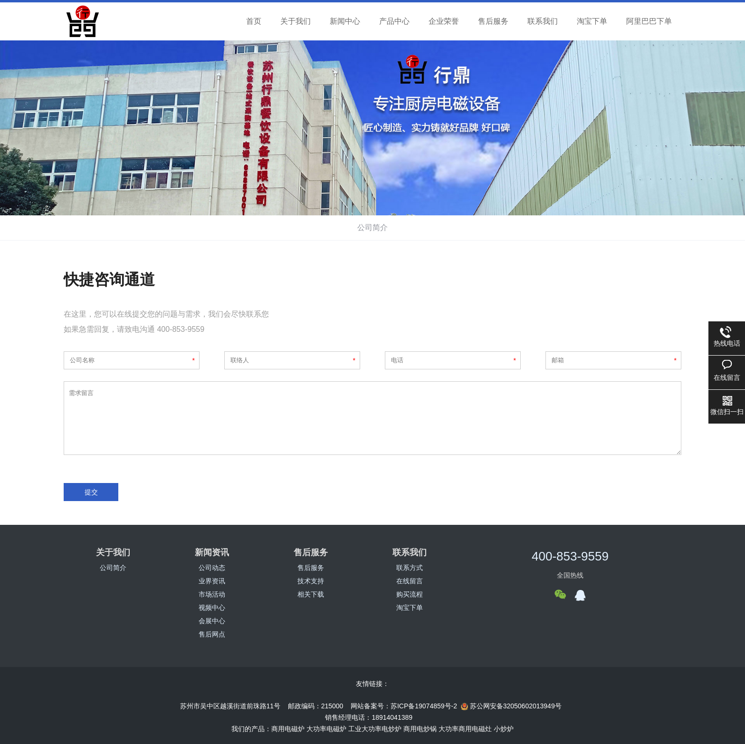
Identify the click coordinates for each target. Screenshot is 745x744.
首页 (253, 21)
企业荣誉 (444, 21)
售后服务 (493, 21)
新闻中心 (345, 21)
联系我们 (542, 21)
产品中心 (394, 21)
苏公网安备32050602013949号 (511, 706)
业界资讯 (212, 581)
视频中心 (212, 607)
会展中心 (212, 621)
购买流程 (409, 594)
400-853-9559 (570, 556)
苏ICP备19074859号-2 (424, 706)
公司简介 (372, 227)
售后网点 (212, 634)
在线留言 (409, 581)
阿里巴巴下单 (649, 21)
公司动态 (212, 567)
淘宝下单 (592, 21)
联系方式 (409, 567)
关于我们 (295, 21)
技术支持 (310, 581)
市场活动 (212, 594)
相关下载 (310, 594)
